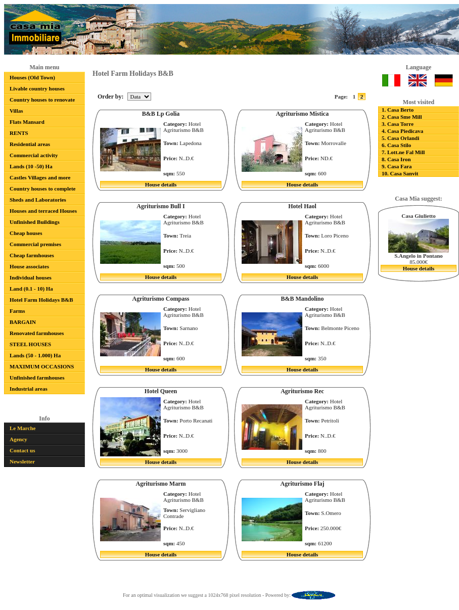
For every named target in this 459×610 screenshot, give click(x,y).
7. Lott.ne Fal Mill (403, 152)
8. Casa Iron (396, 159)
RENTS (19, 133)
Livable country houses (37, 88)
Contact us (22, 450)
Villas (16, 111)
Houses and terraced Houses (43, 211)
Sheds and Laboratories (38, 200)
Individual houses (31, 277)
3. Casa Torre (398, 124)
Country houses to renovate (42, 100)
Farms (17, 311)
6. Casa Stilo (396, 145)
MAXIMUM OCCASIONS (42, 366)
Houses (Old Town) (32, 77)
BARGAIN (23, 322)
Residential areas (30, 144)
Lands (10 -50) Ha (31, 166)
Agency (18, 439)
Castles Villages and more (40, 177)
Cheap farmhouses (32, 255)
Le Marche (22, 428)
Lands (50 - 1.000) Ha (35, 355)
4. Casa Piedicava (402, 131)
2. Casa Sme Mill (402, 117)
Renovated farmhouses (37, 333)
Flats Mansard (27, 122)
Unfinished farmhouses (37, 377)
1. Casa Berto (398, 110)
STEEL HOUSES (30, 344)
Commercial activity (34, 155)
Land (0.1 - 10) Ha (31, 289)
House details (161, 184)
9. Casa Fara (397, 166)
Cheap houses (26, 233)
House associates (29, 266)
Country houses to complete (42, 188)
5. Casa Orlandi (400, 138)
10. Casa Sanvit (400, 173)
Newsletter (22, 461)
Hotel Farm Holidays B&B (41, 300)
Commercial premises (35, 244)
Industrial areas (29, 389)
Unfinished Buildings (35, 222)
